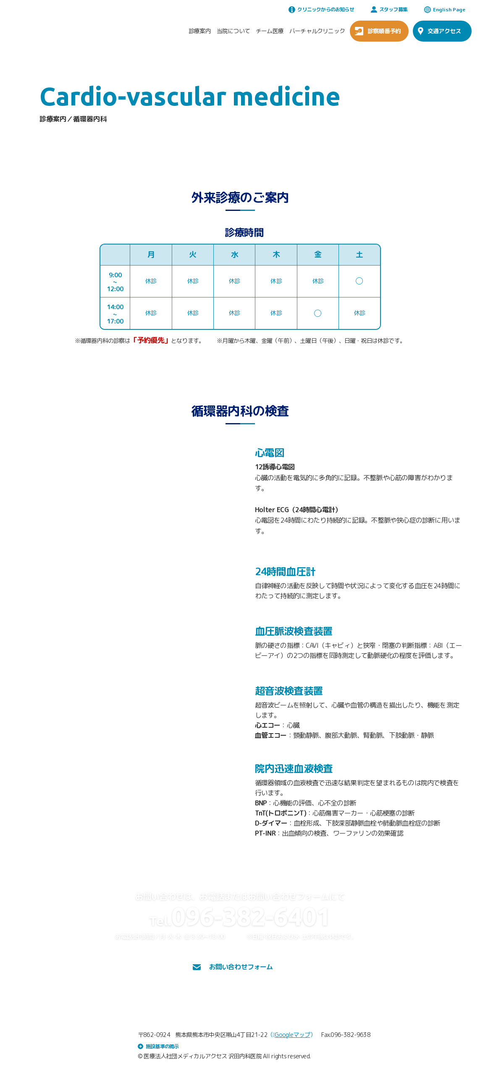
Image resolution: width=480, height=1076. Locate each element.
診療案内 (200, 31)
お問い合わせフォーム (233, 966)
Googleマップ (291, 1035)
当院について (233, 31)
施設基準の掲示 (158, 1046)
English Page (444, 9)
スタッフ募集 (389, 9)
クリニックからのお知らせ (321, 9)
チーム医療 (269, 31)
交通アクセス (439, 31)
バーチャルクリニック (317, 31)
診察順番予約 (378, 31)
